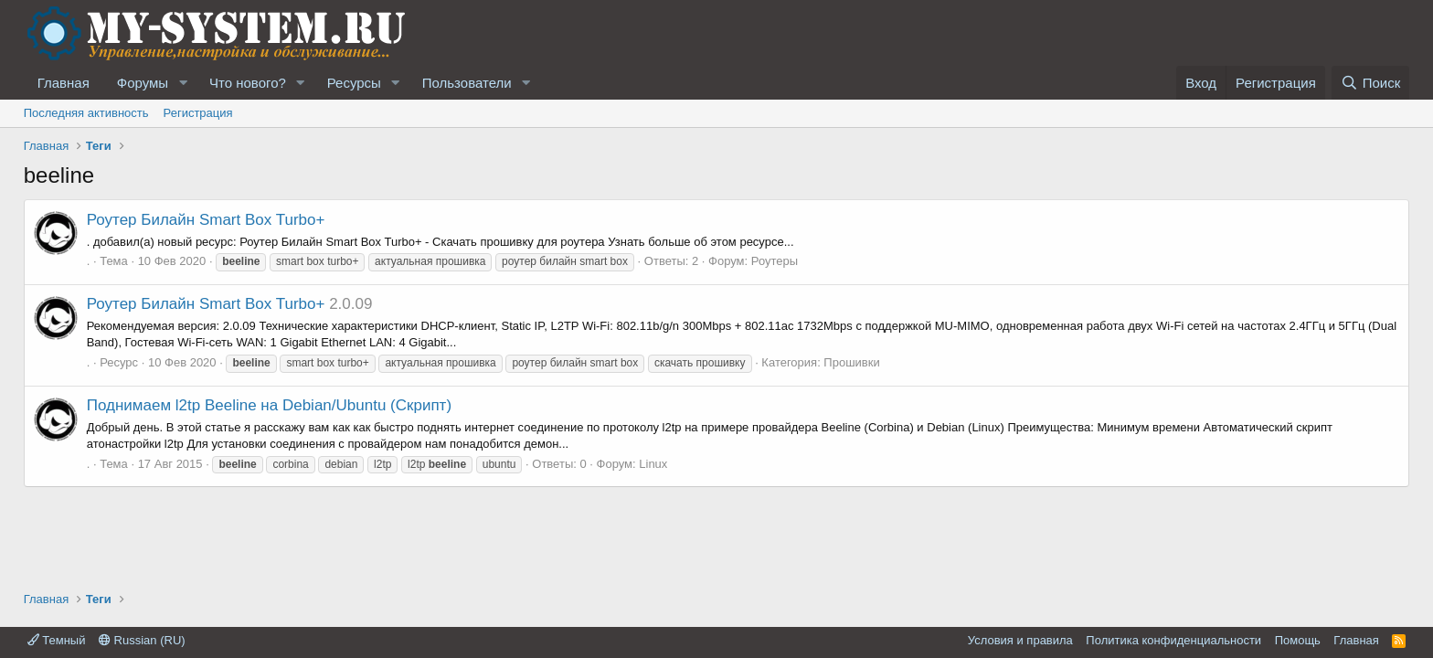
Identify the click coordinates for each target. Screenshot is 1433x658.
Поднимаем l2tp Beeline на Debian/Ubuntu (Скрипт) (269, 405)
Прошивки (851, 362)
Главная (63, 82)
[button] (183, 83)
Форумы (142, 82)
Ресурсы (354, 82)
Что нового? (247, 82)
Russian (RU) (142, 640)
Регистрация (198, 113)
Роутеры (774, 261)
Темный (56, 640)
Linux (653, 464)
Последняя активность (86, 113)
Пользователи (467, 82)
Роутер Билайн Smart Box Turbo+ (206, 219)
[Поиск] (1370, 83)
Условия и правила (1020, 640)
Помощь (1298, 640)
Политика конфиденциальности (1173, 640)
